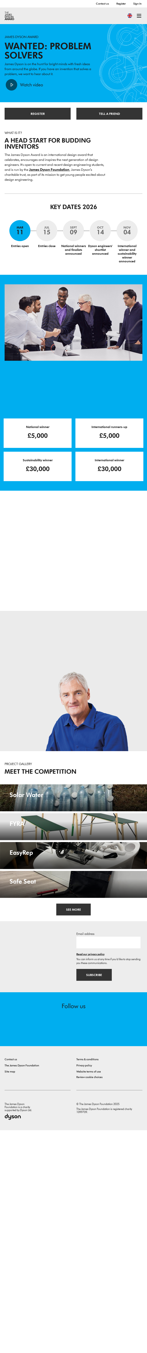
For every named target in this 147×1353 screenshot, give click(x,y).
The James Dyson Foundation (22, 1288)
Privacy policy (84, 1288)
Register (121, 3)
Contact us (102, 3)
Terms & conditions (87, 1282)
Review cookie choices (89, 1300)
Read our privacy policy (90, 1177)
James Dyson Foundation (49, 170)
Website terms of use (88, 1294)
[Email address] (108, 1165)
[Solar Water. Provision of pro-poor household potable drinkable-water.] (73, 826)
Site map (10, 1294)
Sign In (137, 3)
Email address (85, 1156)
